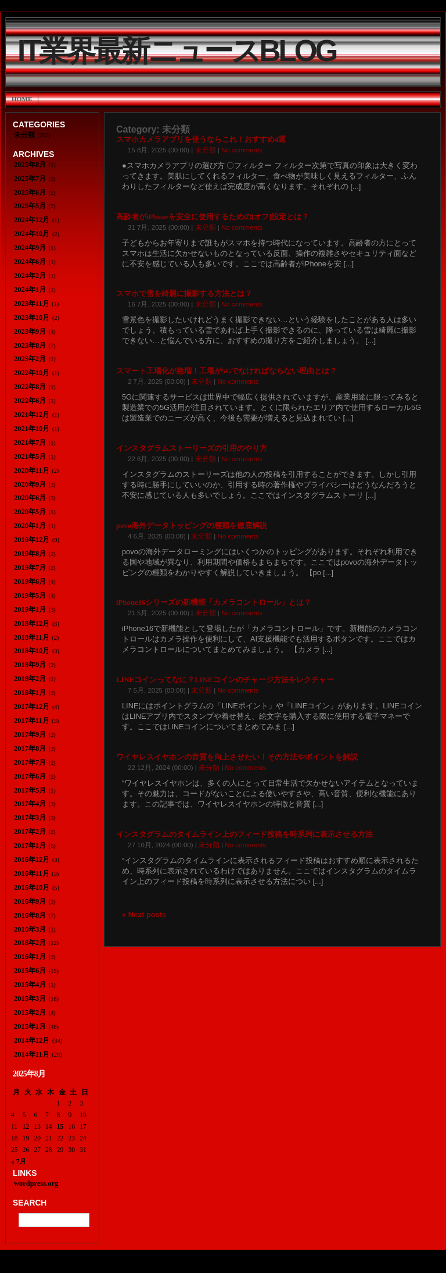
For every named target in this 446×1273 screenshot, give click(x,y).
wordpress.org (36, 1183)
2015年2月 (30, 1012)
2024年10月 (31, 234)
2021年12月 (31, 415)
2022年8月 (30, 387)
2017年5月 (30, 790)
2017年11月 (31, 720)
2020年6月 (30, 498)
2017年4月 (30, 804)
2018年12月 (31, 623)
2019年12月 (31, 540)
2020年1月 (30, 526)
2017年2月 (30, 832)
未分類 (205, 150)
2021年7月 (30, 442)
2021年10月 (31, 429)
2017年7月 (30, 762)
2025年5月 (30, 206)
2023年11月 (31, 303)
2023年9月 (30, 331)
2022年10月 (31, 373)
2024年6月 (30, 262)
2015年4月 (30, 984)
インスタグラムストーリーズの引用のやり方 (191, 448)
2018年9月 (30, 665)
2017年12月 (31, 707)
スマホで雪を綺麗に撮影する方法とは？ (184, 294)
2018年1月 (30, 693)
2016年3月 (30, 929)
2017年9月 (30, 734)
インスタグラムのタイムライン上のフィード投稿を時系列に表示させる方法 (244, 834)
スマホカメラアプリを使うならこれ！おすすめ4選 (201, 139)
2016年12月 (31, 859)
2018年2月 (30, 679)
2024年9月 (30, 248)
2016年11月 (31, 873)
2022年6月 (30, 401)
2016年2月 (30, 943)
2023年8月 (30, 345)
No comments (241, 150)
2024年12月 (31, 220)
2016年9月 (30, 901)
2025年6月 (30, 192)
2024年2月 (30, 276)
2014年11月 (31, 1054)
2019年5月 (30, 595)
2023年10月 (31, 317)
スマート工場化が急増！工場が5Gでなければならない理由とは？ (226, 371)
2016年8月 (30, 915)
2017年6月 (30, 776)
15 (60, 1126)
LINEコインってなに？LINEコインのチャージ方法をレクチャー (225, 680)
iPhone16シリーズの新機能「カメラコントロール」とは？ (213, 602)
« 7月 (18, 1161)
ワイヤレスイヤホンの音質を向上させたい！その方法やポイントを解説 (237, 757)
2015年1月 (30, 1026)
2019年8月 (30, 554)
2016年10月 (31, 887)
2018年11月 (31, 637)
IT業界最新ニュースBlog (176, 50)
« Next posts (144, 914)
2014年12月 (31, 1040)
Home (22, 98)
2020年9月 (30, 484)
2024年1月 (30, 290)
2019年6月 (30, 581)
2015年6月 (30, 971)
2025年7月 (30, 178)
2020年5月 (30, 512)
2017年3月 (30, 818)
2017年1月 (30, 845)
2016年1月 (30, 957)
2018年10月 (31, 651)
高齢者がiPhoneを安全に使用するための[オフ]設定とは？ (212, 217)
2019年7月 (30, 568)
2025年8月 (30, 165)
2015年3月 (30, 998)
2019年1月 (30, 609)
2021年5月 (30, 456)
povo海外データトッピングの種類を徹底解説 (191, 526)
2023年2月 (30, 359)
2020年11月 (31, 470)
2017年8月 (30, 748)
